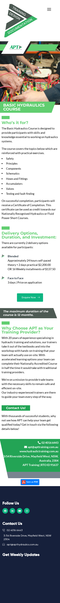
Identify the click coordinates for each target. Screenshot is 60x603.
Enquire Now (30, 297)
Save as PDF (30, 482)
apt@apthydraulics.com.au (20, 544)
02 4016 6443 (12, 530)
